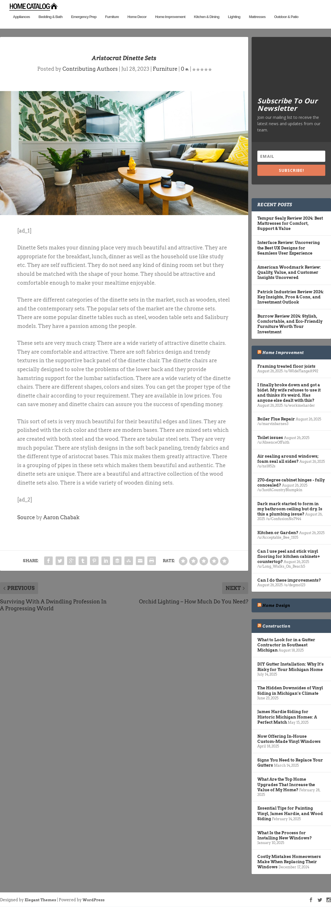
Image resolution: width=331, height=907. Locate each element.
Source (26, 517)
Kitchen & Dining (206, 25)
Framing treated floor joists (286, 366)
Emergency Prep (84, 25)
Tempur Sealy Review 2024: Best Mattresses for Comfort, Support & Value (290, 223)
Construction (276, 626)
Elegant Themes (40, 900)
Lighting (234, 25)
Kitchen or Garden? (277, 532)
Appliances (21, 25)
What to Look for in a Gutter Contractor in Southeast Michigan (286, 645)
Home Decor (137, 25)
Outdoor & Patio (286, 25)
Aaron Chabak (61, 517)
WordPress (94, 900)
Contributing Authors (90, 69)
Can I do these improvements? (289, 580)
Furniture (112, 25)
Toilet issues (270, 438)
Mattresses (257, 25)
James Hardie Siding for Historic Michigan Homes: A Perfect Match (287, 717)
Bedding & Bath (50, 25)
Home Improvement (170, 25)
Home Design (276, 605)
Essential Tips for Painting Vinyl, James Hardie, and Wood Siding (290, 813)
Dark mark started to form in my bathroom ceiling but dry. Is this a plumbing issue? (289, 508)
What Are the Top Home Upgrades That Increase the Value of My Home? (286, 784)
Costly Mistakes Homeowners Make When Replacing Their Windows (289, 862)
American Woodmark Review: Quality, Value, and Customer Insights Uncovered (289, 272)
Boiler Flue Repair (276, 419)
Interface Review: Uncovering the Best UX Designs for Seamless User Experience (288, 248)
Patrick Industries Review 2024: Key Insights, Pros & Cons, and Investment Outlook (290, 297)
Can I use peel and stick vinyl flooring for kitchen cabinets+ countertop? (288, 556)
